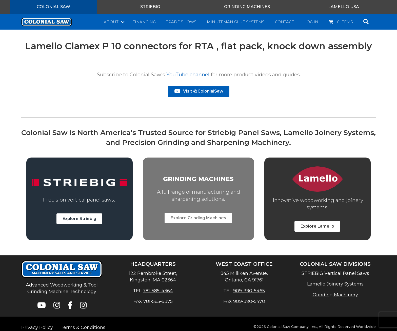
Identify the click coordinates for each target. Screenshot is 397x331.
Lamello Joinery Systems (335, 284)
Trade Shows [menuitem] (181, 21)
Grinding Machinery (335, 295)
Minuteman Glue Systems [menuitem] (236, 21)
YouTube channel (187, 75)
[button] (122, 22)
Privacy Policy (37, 327)
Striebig (150, 6)
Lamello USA (343, 6)
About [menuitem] (111, 21)
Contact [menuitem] (284, 21)
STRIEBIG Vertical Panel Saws (335, 273)
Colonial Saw (53, 6)
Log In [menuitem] (311, 21)
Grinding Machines (247, 6)
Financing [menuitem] (144, 21)
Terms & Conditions (83, 327)
